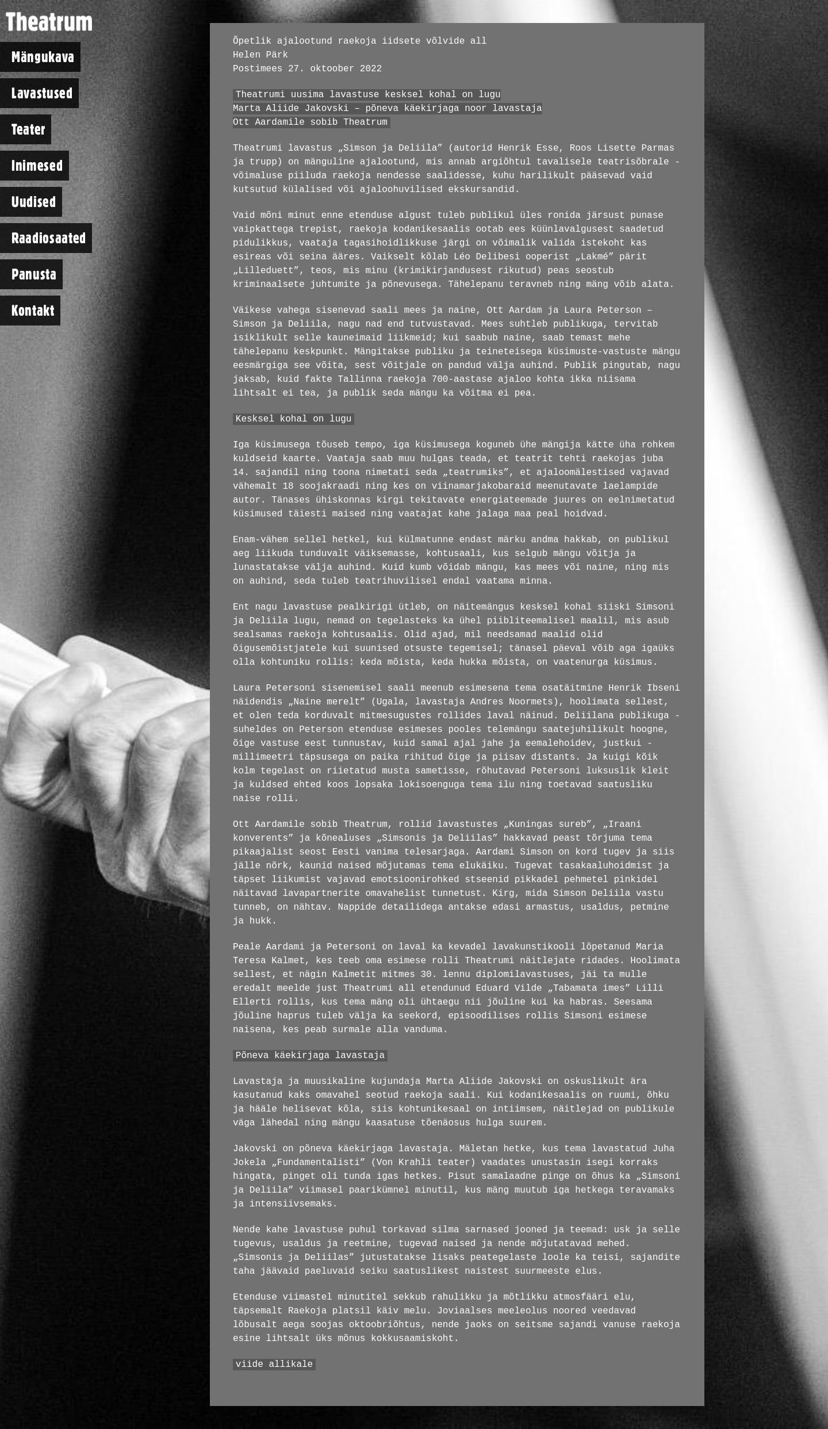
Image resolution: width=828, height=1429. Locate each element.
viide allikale (274, 1364)
